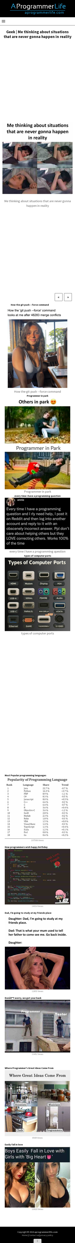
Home (25, 1235)
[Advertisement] (37, 81)
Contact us (34, 1235)
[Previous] (59, 297)
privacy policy (46, 1235)
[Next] (68, 297)
